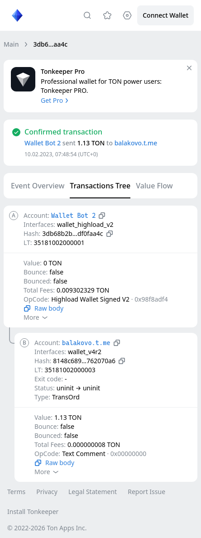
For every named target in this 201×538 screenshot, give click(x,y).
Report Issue (146, 491)
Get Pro (55, 100)
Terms (16, 491)
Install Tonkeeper (32, 511)
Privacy (46, 491)
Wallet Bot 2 (42, 143)
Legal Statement (92, 491)
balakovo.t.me (136, 143)
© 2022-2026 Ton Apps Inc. (46, 528)
